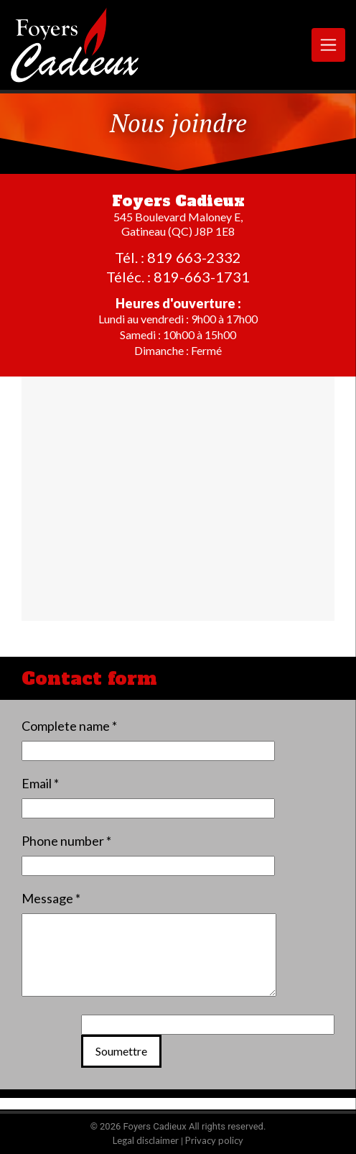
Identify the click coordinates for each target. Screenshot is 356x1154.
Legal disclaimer (146, 1140)
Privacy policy (214, 1140)
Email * (40, 783)
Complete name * (69, 726)
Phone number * (66, 841)
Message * (51, 898)
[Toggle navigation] (328, 45)
